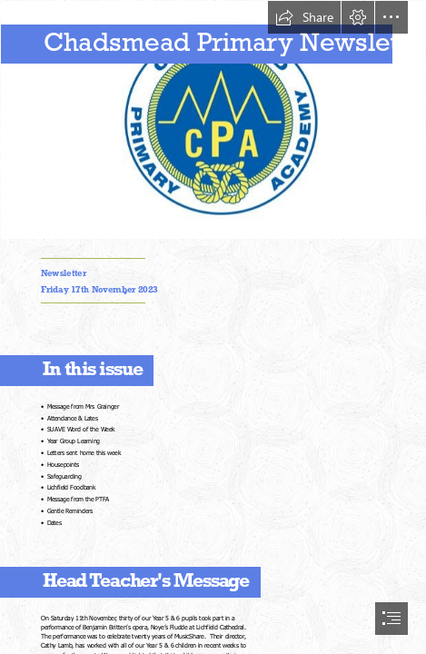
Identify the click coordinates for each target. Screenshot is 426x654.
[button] (304, 17)
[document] (213, 327)
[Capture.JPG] (213, 120)
